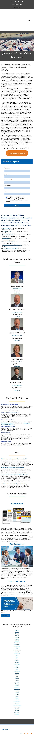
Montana (17, 627)
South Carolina (17, 675)
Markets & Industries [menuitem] (17, 728)
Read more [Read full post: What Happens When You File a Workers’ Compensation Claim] (6, 602)
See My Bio (17, 302)
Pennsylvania (17, 632)
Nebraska (17, 648)
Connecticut (17, 639)
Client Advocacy (17, 530)
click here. (20, 432)
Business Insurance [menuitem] (17, 732)
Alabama (17, 616)
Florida (17, 682)
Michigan (17, 625)
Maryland (17, 666)
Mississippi (17, 668)
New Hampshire (17, 691)
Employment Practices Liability (10, 234)
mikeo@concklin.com (17, 322)
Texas (17, 634)
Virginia (17, 677)
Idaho (17, 663)
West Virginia (17, 657)
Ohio (17, 652)
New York (17, 671)
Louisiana (17, 623)
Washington (17, 698)
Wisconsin (17, 679)
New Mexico (17, 650)
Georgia (17, 620)
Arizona (17, 638)
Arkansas (17, 659)
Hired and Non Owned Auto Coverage (12, 231)
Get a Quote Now (17, 4)
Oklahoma (17, 673)
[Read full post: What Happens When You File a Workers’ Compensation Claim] (17, 589)
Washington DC (17, 636)
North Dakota (17, 630)
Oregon (17, 695)
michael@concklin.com (17, 298)
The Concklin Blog (17, 568)
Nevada (17, 670)
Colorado (17, 618)
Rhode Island (17, 654)
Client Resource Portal (7, 409)
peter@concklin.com (17, 371)
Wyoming (17, 700)
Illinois (17, 684)
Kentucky (17, 686)
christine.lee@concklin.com (17, 348)
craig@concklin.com (17, 275)
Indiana (17, 622)
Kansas (17, 664)
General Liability (6, 214)
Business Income (6, 217)
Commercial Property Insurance (10, 228)
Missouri (17, 689)
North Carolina (17, 693)
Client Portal (17, 490)
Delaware (17, 661)
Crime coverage (6, 224)
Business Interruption (8, 221)
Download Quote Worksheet (17, 139)
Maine (17, 645)
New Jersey (17, 629)
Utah (17, 655)
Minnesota (17, 646)
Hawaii (17, 641)
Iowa (17, 643)
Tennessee (17, 696)
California (17, 680)
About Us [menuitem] (17, 725)
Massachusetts (17, 687)
